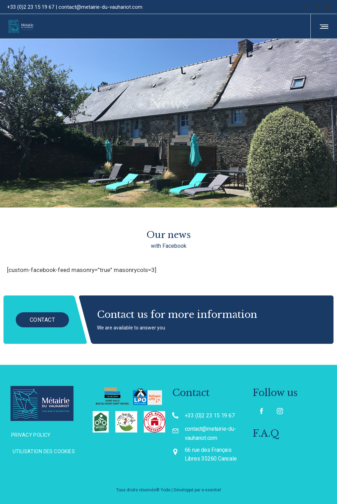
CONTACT (50, 319)
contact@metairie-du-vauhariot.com (100, 7)
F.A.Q (266, 433)
